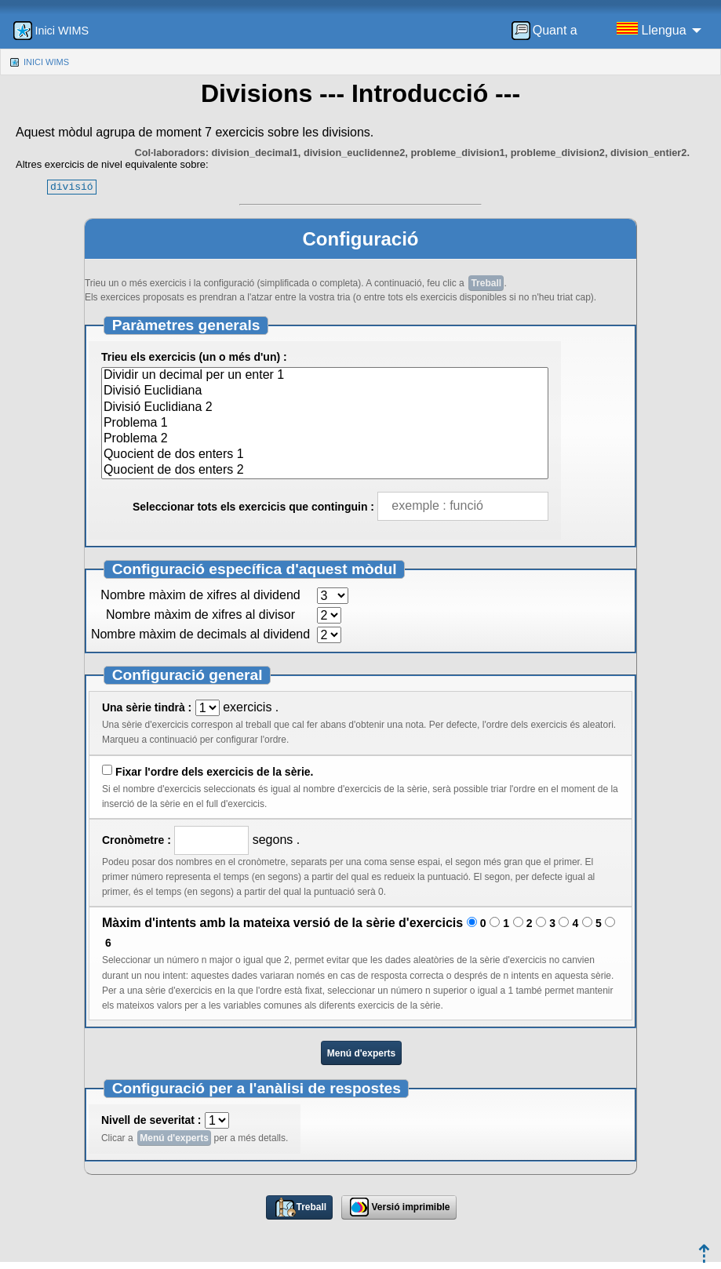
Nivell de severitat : (151, 1120)
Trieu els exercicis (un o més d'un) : (194, 357)
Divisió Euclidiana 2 (325, 408)
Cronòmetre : (136, 840)
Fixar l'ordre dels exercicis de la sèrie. (214, 771)
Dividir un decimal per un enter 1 (325, 376)
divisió (71, 187)
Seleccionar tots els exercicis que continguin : (253, 506)
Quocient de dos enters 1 (325, 455)
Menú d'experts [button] (361, 1053)
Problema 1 (325, 423)
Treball (486, 283)
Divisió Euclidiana (325, 391)
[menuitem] (549, 31)
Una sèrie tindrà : (146, 707)
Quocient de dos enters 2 (325, 470)
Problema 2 (325, 439)
